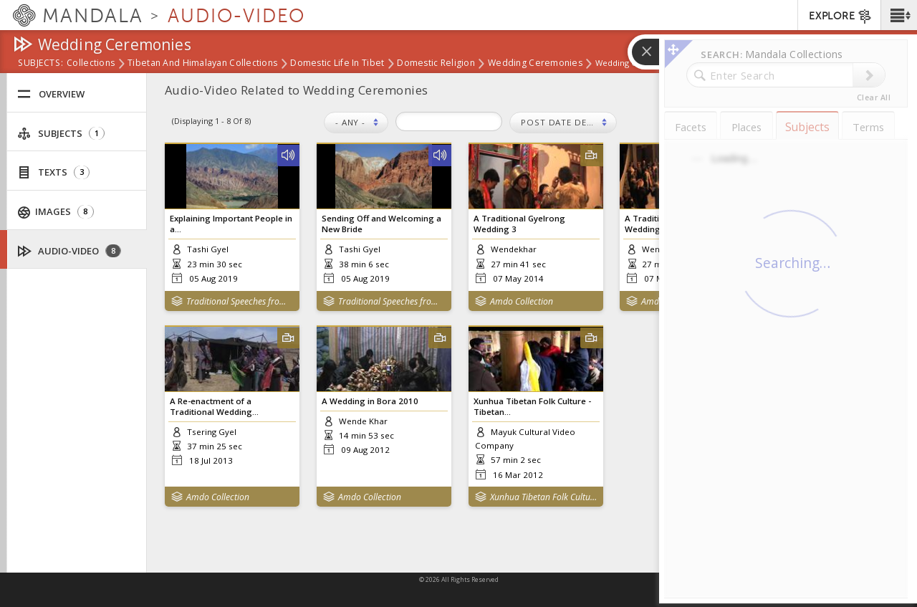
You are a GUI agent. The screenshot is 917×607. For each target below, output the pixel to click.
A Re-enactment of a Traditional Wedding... (214, 406)
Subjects (61, 133)
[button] (898, 15)
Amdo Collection (521, 301)
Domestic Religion (436, 64)
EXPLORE (841, 16)
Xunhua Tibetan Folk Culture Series (543, 497)
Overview (51, 94)
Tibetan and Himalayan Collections (202, 64)
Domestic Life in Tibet (337, 64)
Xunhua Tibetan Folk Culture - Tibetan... (532, 406)
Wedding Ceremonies (535, 64)
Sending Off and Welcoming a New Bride (381, 223)
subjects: (40, 64)
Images (56, 212)
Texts (53, 172)
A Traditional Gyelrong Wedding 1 (822, 223)
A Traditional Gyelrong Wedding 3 (519, 223)
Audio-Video (69, 251)
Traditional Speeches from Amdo (239, 301)
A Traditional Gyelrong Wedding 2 (670, 223)
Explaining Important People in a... (231, 223)
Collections (91, 64)
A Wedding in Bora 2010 (370, 401)
